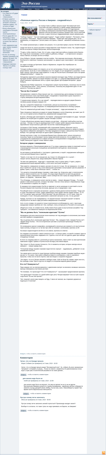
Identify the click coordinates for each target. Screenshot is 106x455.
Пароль (90, 24)
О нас (102, 9)
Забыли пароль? (95, 30)
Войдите (23, 354)
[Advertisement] (53, 433)
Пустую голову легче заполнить (32, 397)
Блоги (29, 9)
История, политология (89, 9)
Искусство (76, 9)
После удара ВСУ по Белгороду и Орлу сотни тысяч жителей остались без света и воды (10, 39)
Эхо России (30, 3)
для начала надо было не (32, 378)
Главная (21, 9)
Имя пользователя (94, 18)
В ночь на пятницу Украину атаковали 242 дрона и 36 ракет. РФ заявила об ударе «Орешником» (10, 58)
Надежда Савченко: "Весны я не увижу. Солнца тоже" (9, 66)
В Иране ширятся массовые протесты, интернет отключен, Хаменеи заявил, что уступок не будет (10, 22)
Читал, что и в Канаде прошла (31, 361)
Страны (45, 9)
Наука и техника (64, 9)
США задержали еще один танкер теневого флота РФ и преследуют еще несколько (10, 48)
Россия (37, 9)
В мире (53, 9)
